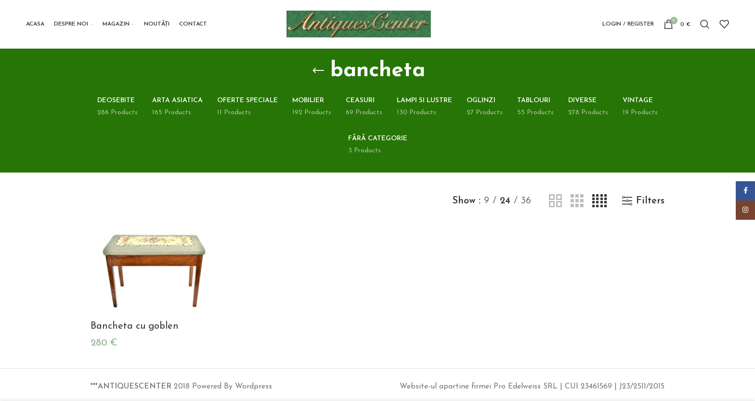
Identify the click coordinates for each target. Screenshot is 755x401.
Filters (650, 201)
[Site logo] (358, 23)
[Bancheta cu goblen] (159, 270)
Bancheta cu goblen (135, 326)
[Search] (705, 24)
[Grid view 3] (577, 201)
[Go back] (318, 70)
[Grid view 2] (555, 201)
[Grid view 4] (599, 201)
